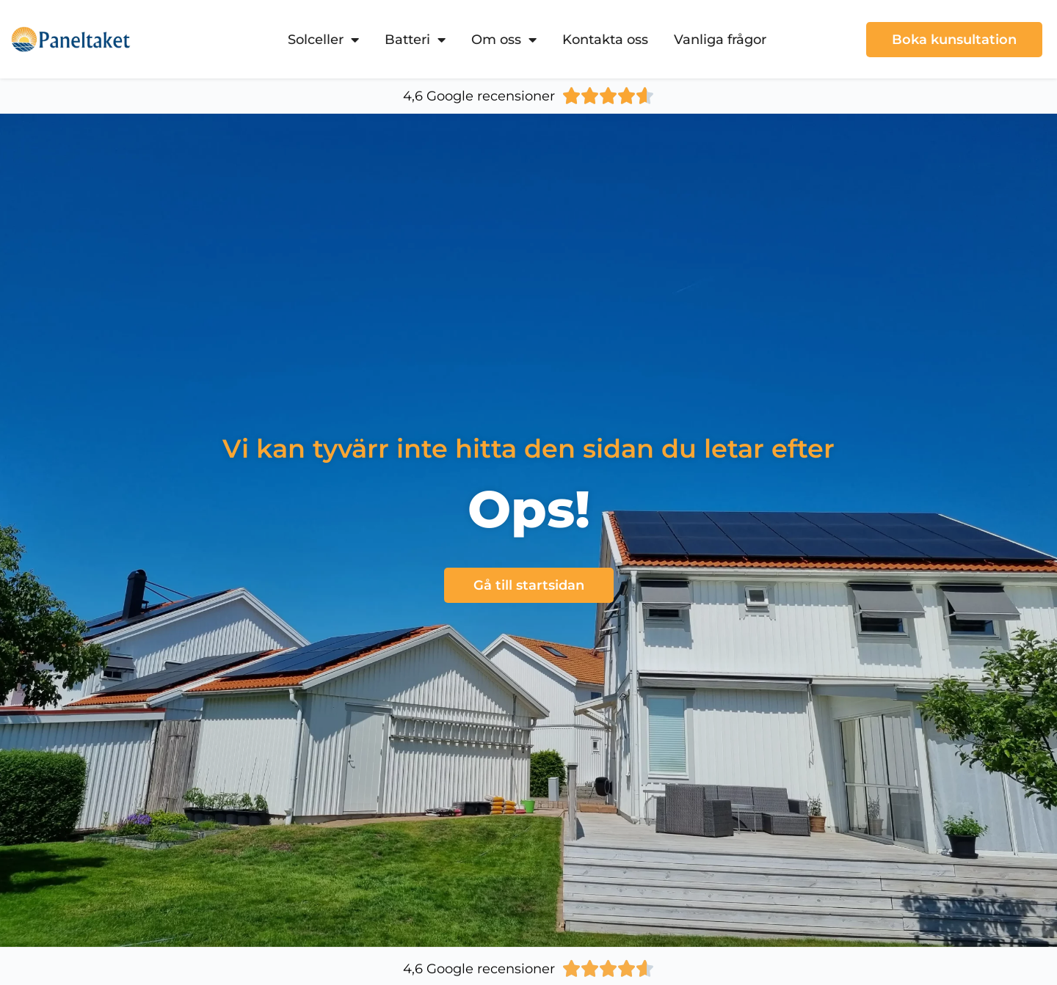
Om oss (504, 39)
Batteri (415, 39)
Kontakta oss (605, 39)
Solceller (323, 39)
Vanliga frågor (720, 39)
